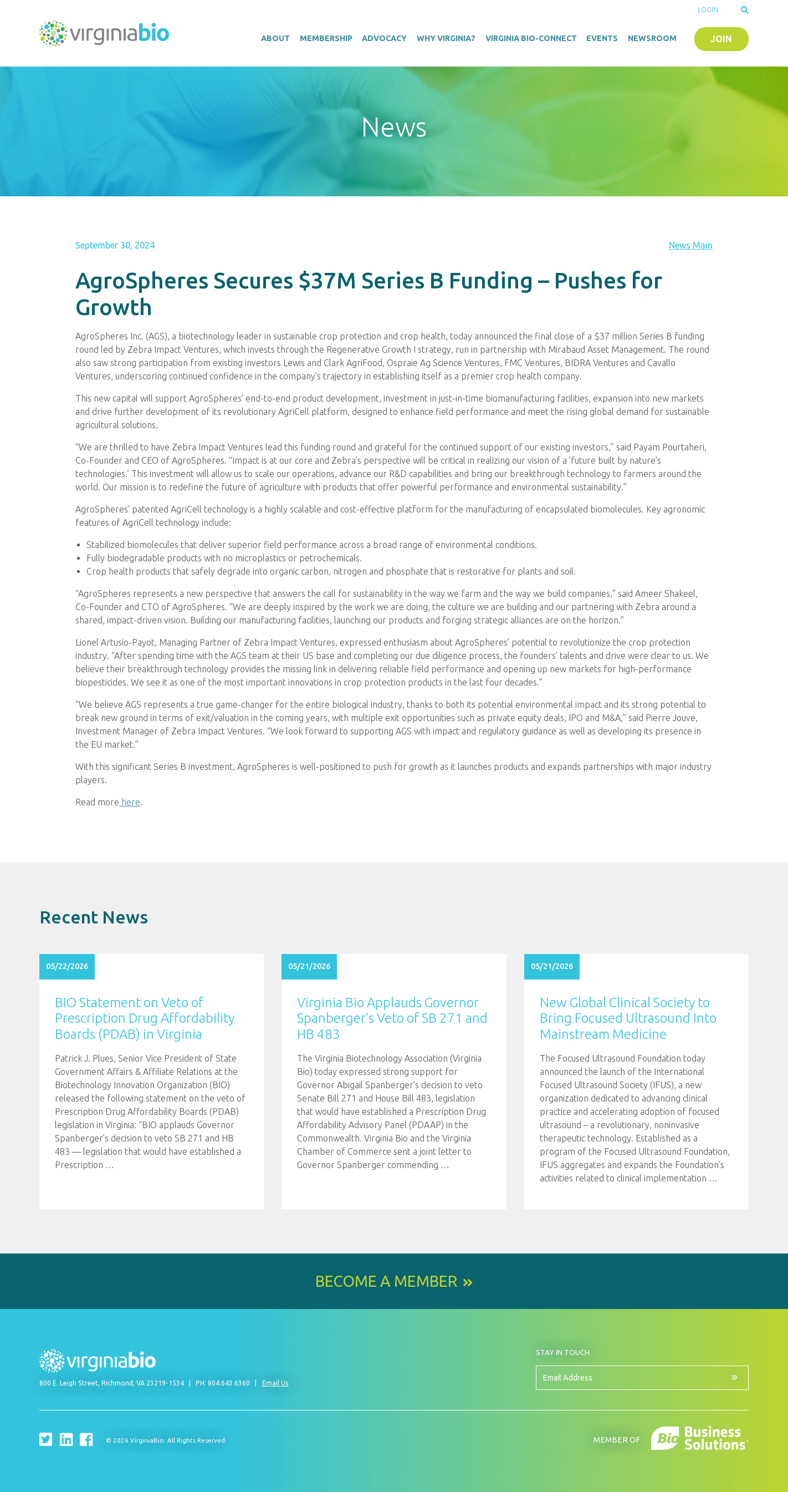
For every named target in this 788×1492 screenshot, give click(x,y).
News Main (691, 245)
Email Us (275, 1383)
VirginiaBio (105, 33)
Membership (326, 38)
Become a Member (386, 1281)
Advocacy (384, 38)
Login (708, 9)
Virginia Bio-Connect (531, 38)
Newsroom (652, 38)
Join (721, 39)
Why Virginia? (446, 38)
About (275, 38)
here (129, 802)
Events (602, 38)
